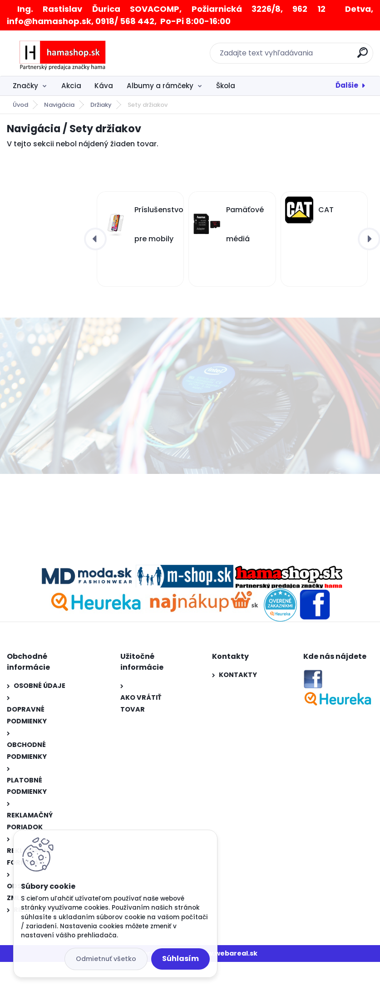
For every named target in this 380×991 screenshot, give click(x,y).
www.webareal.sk (227, 953)
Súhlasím (180, 958)
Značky (25, 85)
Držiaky (101, 104)
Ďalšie (347, 85)
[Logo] (62, 53)
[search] (362, 56)
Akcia (71, 85)
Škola (225, 85)
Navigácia (59, 104)
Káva (103, 85)
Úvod (20, 104)
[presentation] (95, 239)
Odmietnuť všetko (106, 958)
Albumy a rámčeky (160, 85)
